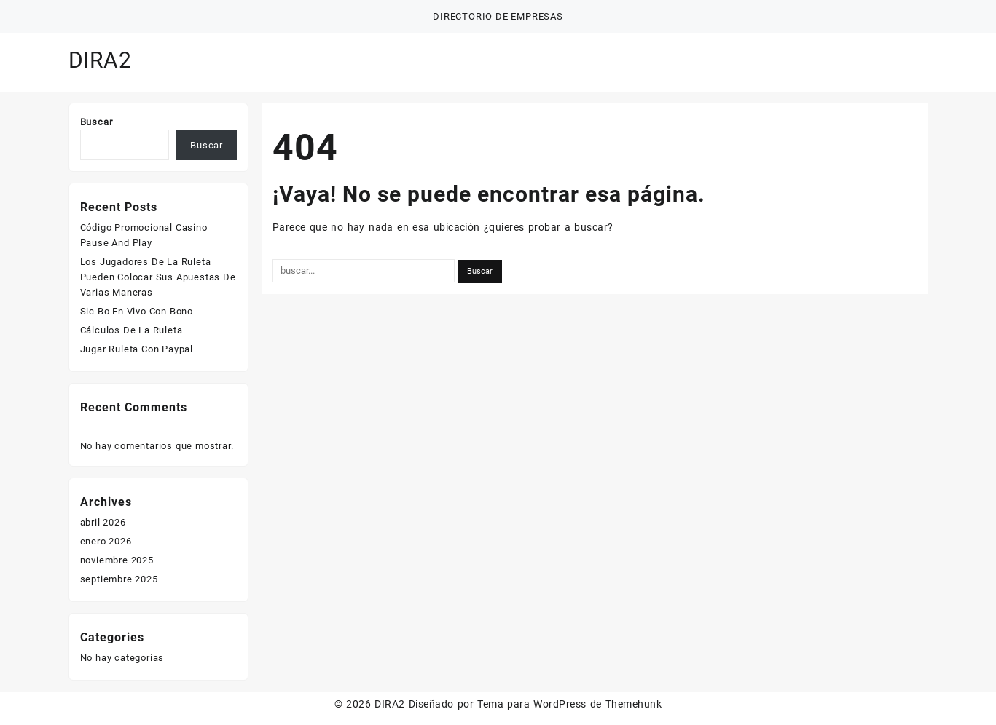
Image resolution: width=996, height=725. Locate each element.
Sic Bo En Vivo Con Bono (136, 311)
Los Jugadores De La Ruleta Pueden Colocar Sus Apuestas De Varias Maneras (158, 277)
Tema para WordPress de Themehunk (569, 704)
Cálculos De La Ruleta (131, 330)
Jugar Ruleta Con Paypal (136, 349)
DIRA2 (100, 60)
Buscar (96, 121)
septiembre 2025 (119, 579)
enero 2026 (106, 541)
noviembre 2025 (117, 560)
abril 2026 (103, 522)
